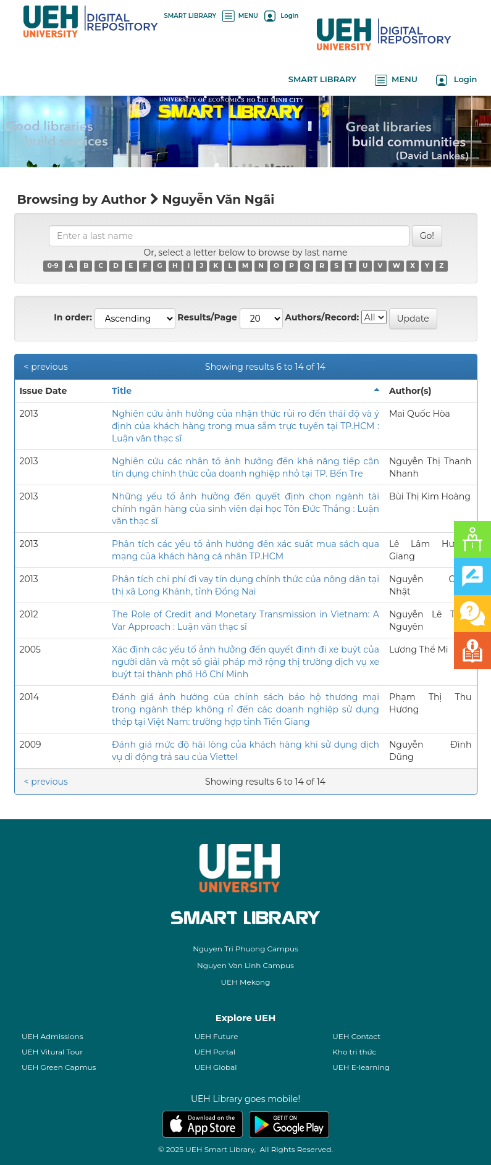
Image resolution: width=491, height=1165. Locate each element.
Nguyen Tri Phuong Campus (245, 948)
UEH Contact (356, 1036)
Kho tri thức (354, 1051)
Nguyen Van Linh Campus (245, 965)
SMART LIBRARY (190, 16)
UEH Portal (215, 1051)
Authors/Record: (322, 317)
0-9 (53, 266)
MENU (240, 16)
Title (122, 390)
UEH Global (216, 1067)
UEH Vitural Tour (52, 1051)
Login (281, 16)
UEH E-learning (361, 1067)
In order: (73, 317)
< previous (46, 366)
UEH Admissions (52, 1036)
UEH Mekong (246, 982)
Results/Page (207, 317)
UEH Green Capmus (59, 1067)
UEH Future (216, 1036)
